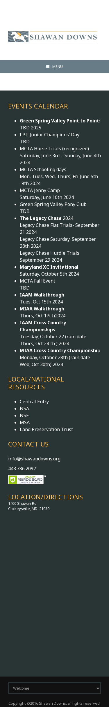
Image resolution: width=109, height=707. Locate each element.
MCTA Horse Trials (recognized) (54, 148)
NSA (24, 408)
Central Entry (34, 401)
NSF (24, 415)
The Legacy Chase (41, 218)
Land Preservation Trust (46, 429)
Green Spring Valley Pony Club (53, 204)
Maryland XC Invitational (49, 267)
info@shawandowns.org (34, 458)
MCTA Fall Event (37, 281)
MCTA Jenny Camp (40, 190)
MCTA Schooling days (43, 169)
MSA (25, 422)
